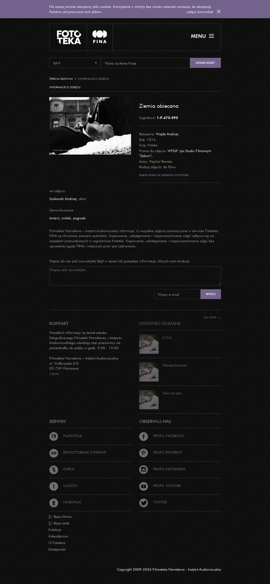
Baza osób (58, 523)
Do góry (212, 317)
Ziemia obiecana (158, 105)
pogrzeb (79, 218)
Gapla (61, 469)
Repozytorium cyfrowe (77, 452)
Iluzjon (63, 485)
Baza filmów (60, 516)
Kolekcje (54, 529)
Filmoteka (65, 436)
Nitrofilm (65, 502)
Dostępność (57, 549)
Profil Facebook (161, 436)
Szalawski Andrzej (63, 198)
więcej (54, 373)
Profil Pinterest (160, 452)
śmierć (54, 218)
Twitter (153, 502)
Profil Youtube (160, 485)
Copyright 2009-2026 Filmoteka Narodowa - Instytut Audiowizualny (169, 569)
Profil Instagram (162, 469)
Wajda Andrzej (167, 134)
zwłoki (66, 218)
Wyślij (210, 294)
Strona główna (61, 79)
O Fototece (56, 542)
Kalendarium (58, 536)
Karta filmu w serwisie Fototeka (164, 175)
